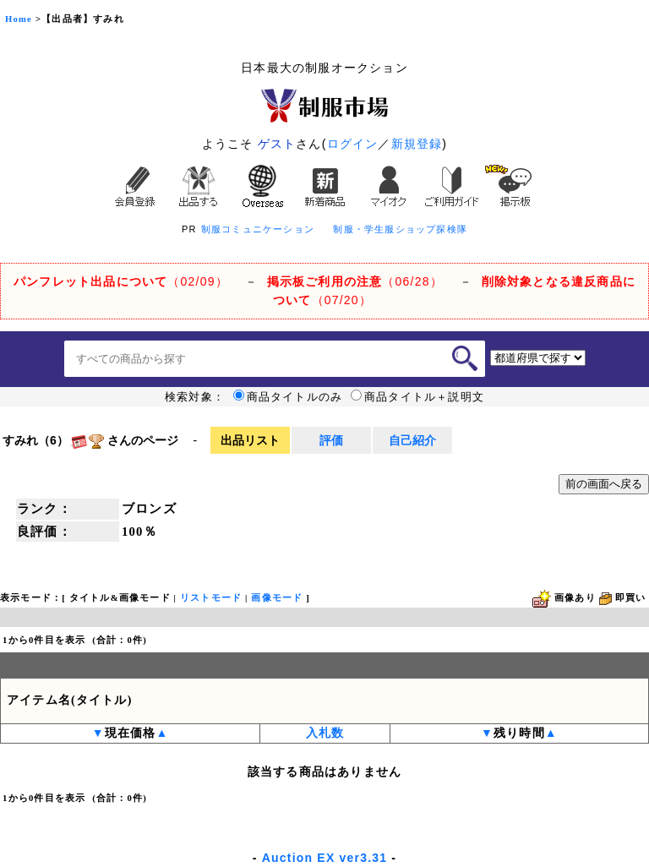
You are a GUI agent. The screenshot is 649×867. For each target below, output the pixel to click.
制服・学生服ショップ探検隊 (400, 229)
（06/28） (355, 281)
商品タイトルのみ (288, 397)
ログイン (353, 143)
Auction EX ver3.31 (324, 857)
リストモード (211, 598)
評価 (331, 440)
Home (18, 19)
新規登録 (417, 143)
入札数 (325, 733)
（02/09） (121, 281)
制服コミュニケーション (257, 229)
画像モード (277, 598)
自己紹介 (412, 440)
